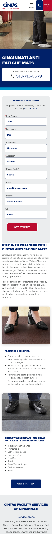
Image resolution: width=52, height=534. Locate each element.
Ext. (6, 209)
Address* (10, 155)
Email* (9, 182)
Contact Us (47, 5)
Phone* (9, 195)
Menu (32, 5)
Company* (11, 142)
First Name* (11, 116)
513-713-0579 (29, 76)
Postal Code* (12, 169)
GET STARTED (26, 483)
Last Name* (11, 129)
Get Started (22, 227)
